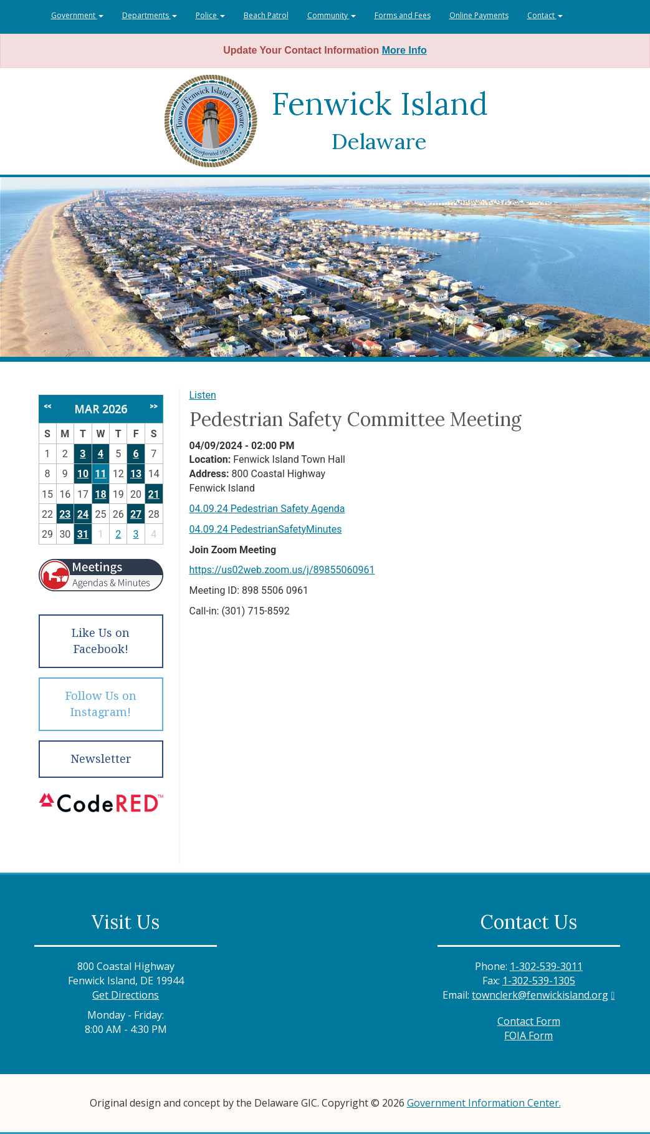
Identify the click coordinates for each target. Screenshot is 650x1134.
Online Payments (479, 15)
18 (100, 494)
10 (82, 474)
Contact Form (528, 1021)
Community (331, 15)
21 (154, 494)
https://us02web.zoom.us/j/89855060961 (282, 570)
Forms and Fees (403, 15)
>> (153, 406)
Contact (545, 15)
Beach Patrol (266, 15)
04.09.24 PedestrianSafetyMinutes (265, 529)
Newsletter (100, 758)
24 (82, 514)
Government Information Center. (484, 1103)
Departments (149, 15)
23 (64, 514)
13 (135, 474)
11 (100, 474)
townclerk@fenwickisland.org (540, 995)
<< (47, 406)
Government (77, 15)
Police (210, 15)
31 (82, 534)
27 (135, 514)
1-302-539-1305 (538, 980)
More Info (404, 50)
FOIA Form (528, 1035)
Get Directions (125, 995)
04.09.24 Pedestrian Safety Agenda (267, 509)
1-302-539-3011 (546, 966)
